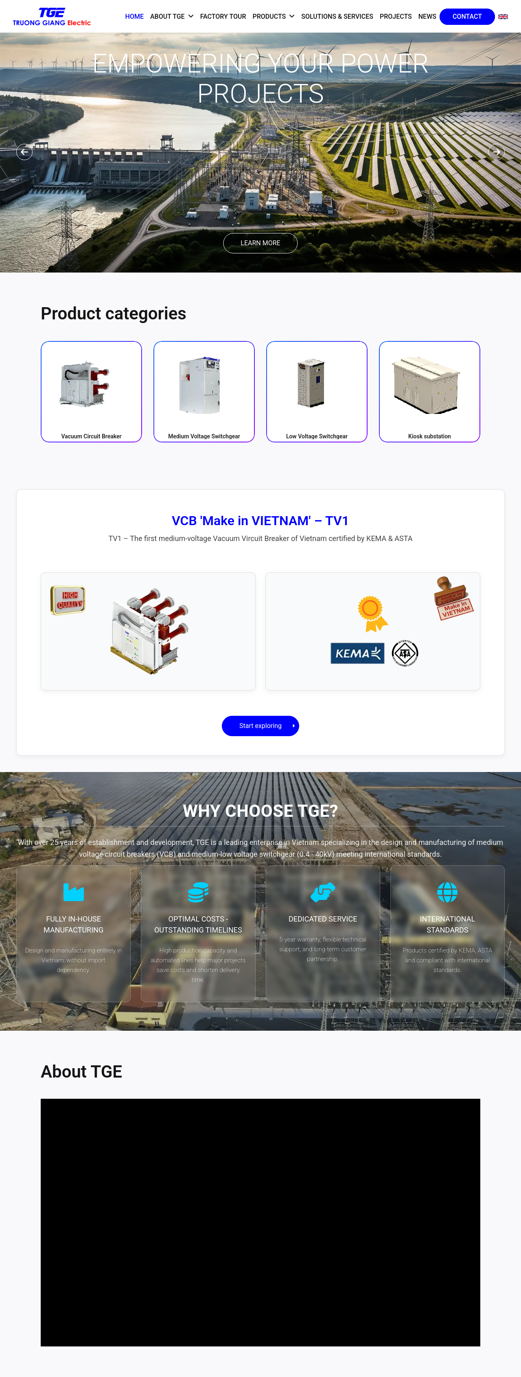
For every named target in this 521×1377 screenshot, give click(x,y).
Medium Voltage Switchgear (204, 436)
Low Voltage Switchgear (317, 436)
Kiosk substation (429, 436)
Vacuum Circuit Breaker (91, 436)
